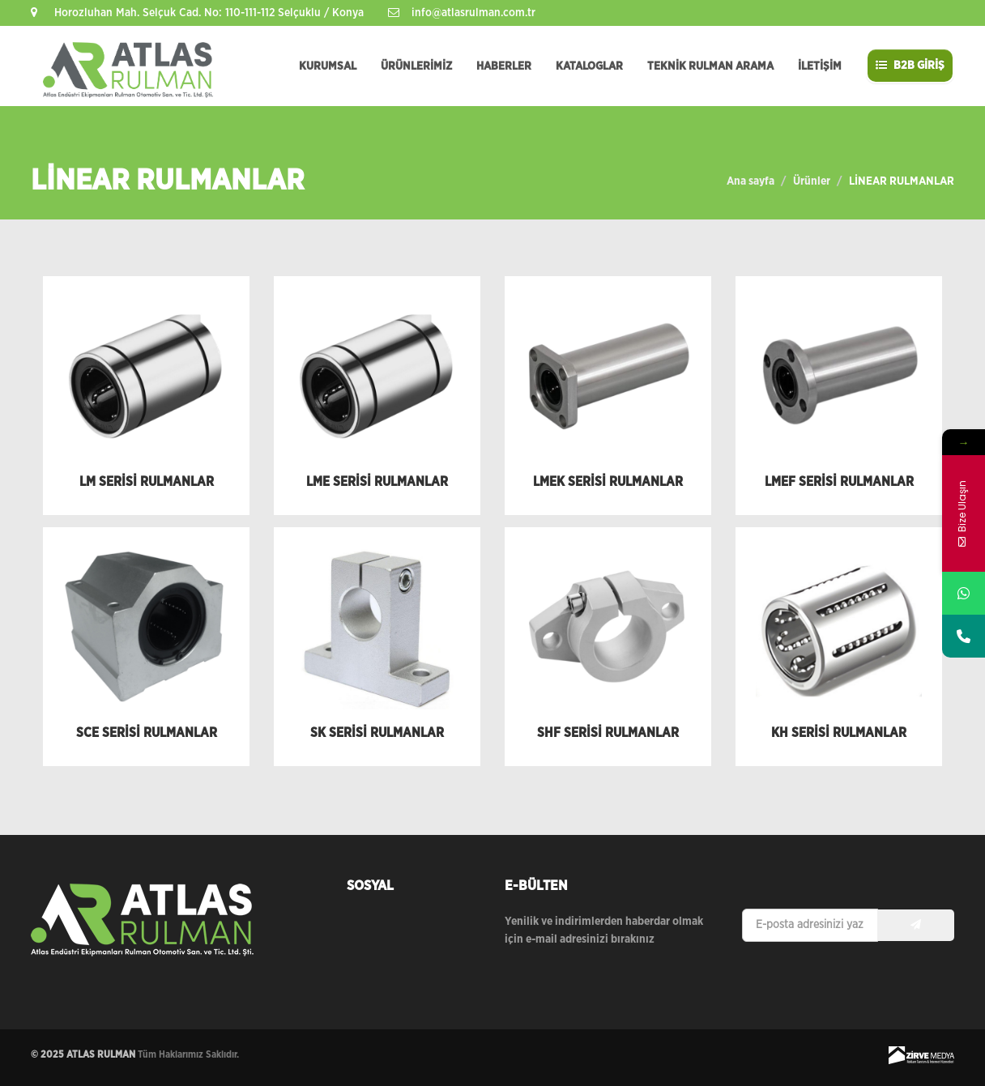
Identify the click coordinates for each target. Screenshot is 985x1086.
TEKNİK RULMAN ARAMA (710, 66)
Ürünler (811, 181)
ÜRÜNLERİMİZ (416, 66)
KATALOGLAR (589, 66)
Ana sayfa (750, 181)
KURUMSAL (327, 66)
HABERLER (503, 66)
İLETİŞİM (820, 66)
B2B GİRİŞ (910, 65)
